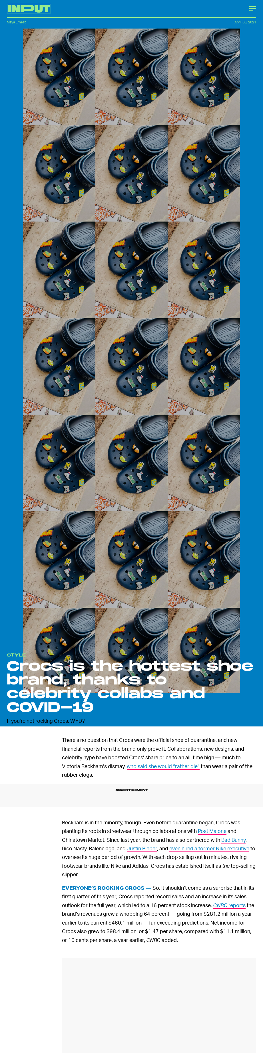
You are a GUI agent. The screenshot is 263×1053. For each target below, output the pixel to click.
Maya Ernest (16, 22)
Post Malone (212, 830)
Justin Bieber (142, 848)
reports (229, 905)
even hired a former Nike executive (209, 848)
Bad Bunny (233, 839)
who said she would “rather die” (163, 766)
